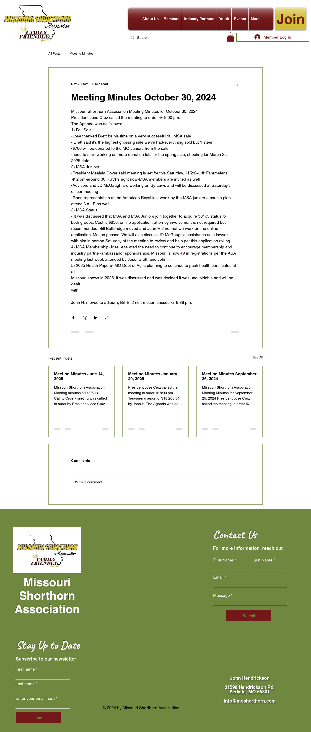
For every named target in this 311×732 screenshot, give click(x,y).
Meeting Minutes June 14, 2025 (79, 376)
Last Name (262, 560)
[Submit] (249, 615)
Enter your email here (35, 698)
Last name (25, 684)
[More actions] (237, 84)
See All (258, 357)
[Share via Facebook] (73, 318)
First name (25, 669)
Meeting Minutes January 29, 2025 (152, 376)
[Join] (290, 19)
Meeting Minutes (81, 53)
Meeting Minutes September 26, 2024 (229, 376)
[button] (150, 19)
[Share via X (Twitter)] (84, 318)
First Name (223, 560)
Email (218, 577)
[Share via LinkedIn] (95, 318)
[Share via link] (107, 318)
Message (221, 595)
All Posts (54, 53)
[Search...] (170, 38)
